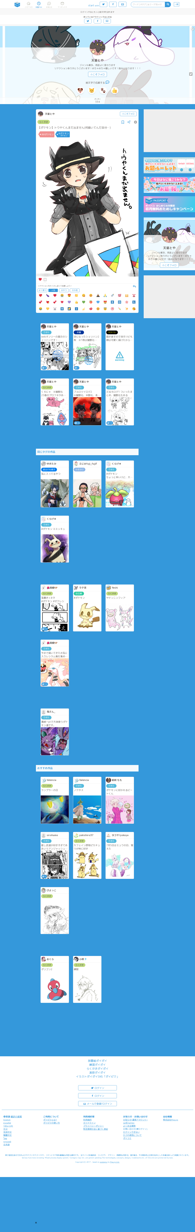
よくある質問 (129, 1125)
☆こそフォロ (97, 74)
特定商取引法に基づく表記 (95, 1129)
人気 (53, 290)
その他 (74, 290)
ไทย (5, 1138)
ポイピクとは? (50, 1119)
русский (7, 1141)
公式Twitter (129, 1122)
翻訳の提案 (16, 1116)
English (6, 1119)
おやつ (64, 290)
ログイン (97, 1088)
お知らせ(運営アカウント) (135, 1119)
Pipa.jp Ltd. (115, 1162)
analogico (103, 1162)
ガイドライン (89, 1122)
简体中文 (7, 1132)
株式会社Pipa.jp (170, 1119)
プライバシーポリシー (93, 1125)
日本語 (6, 1144)
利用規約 (87, 1119)
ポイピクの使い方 (51, 1122)
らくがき (43, 121)
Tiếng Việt (8, 1125)
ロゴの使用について (132, 1135)
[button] (36, 1222)
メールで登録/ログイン (97, 1103)
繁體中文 (7, 1135)
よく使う (42, 290)
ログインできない (131, 1132)
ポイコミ (127, 1138)
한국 (5, 1129)
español (7, 1122)
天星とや (97, 60)
